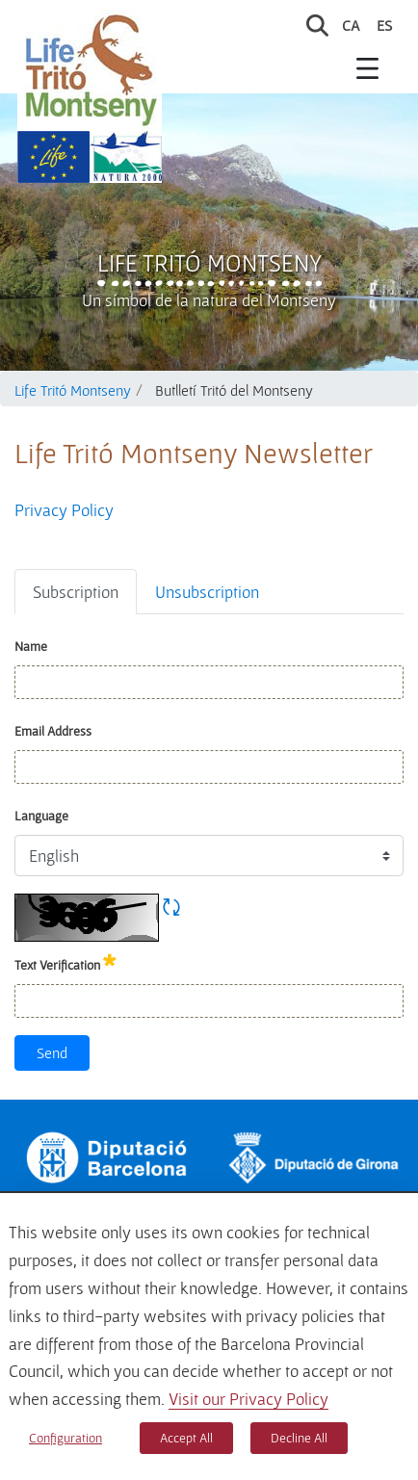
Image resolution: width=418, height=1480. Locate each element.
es (384, 25)
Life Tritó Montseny (209, 262)
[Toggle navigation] (368, 67)
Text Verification (65, 961)
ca (351, 25)
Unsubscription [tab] (207, 592)
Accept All (186, 1437)
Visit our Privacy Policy (248, 1399)
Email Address (52, 731)
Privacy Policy (64, 510)
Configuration (65, 1437)
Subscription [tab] (75, 592)
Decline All (299, 1437)
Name (30, 646)
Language (41, 815)
